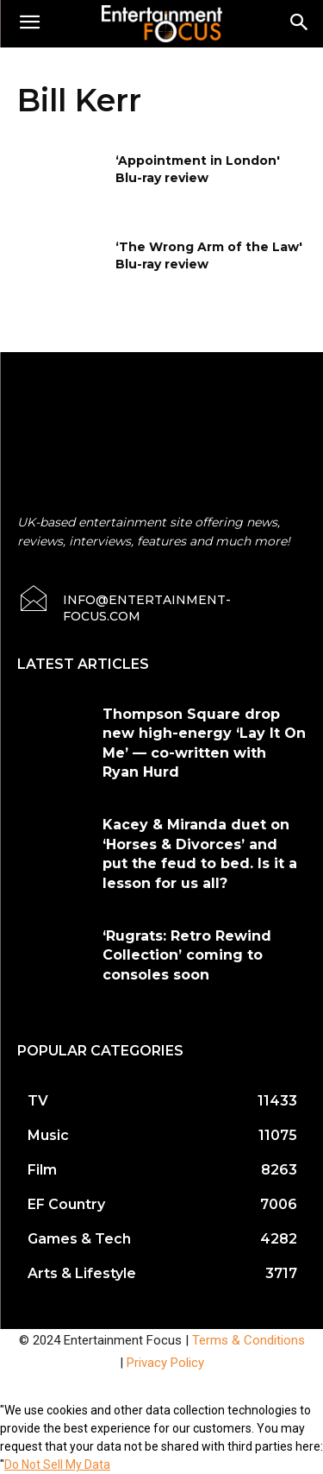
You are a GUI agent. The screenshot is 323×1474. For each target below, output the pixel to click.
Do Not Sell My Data (57, 1464)
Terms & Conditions (248, 1340)
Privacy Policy (165, 1362)
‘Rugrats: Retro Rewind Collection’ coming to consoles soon (186, 955)
